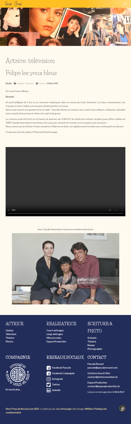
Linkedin (56, 390)
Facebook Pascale (61, 367)
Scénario (92, 337)
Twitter (56, 384)
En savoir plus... (13, 389)
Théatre (10, 337)
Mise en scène (54, 337)
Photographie (95, 348)
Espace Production (56, 341)
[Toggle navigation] (124, 3)
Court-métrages (55, 330)
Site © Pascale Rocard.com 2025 (22, 408)
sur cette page (63, 408)
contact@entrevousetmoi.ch (103, 377)
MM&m (89, 408)
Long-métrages (55, 334)
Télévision (11, 334)
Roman (91, 345)
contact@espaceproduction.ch (104, 386)
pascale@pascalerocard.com (102, 367)
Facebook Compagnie (63, 373)
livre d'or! (119, 391)
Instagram (57, 378)
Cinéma (9, 330)
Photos (9, 341)
